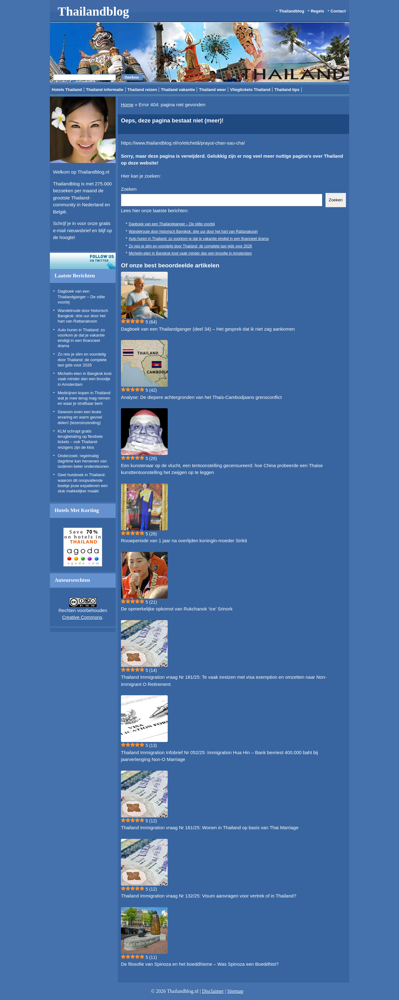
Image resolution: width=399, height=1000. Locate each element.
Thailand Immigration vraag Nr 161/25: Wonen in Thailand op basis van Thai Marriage (209, 827)
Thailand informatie (104, 89)
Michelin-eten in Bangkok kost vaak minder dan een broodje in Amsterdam (85, 379)
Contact (338, 11)
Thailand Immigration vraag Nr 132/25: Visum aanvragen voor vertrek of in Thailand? (208, 895)
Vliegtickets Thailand (250, 89)
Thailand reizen (142, 89)
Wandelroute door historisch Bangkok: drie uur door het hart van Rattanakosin (83, 316)
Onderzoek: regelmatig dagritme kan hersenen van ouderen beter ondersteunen (83, 461)
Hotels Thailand (67, 89)
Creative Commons (82, 617)
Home (127, 104)
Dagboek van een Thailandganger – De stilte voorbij (81, 296)
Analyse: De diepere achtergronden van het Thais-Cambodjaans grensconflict (201, 397)
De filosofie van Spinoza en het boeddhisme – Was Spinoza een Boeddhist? (200, 964)
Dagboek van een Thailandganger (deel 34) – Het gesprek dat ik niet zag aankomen (208, 329)
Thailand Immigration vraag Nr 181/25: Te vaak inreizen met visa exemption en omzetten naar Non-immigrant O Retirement (223, 680)
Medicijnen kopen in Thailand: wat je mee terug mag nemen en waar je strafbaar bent (84, 398)
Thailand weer (212, 89)
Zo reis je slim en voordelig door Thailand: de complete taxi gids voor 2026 (82, 359)
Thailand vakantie (178, 89)
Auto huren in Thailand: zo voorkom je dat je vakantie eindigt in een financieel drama (199, 239)
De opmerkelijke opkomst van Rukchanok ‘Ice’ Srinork (177, 608)
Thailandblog (93, 11)
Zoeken (129, 189)
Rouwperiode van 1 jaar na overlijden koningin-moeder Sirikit (184, 540)
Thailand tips (286, 89)
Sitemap (235, 991)
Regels (317, 11)
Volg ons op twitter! (83, 261)
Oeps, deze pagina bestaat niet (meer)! (172, 120)
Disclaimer (213, 991)
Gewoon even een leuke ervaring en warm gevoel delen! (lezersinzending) (80, 417)
